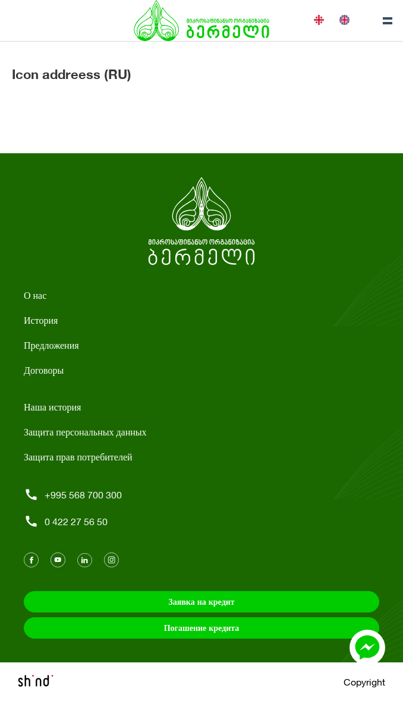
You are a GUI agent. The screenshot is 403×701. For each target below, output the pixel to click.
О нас (35, 295)
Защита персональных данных (85, 431)
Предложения (51, 344)
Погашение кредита (202, 628)
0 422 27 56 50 (66, 521)
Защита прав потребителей (78, 456)
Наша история (52, 406)
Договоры (44, 369)
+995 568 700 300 (73, 494)
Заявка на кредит (201, 601)
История (41, 320)
